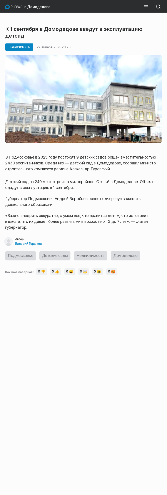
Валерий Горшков (28, 243)
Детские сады (55, 255)
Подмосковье (20, 255)
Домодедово (126, 255)
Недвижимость (91, 255)
